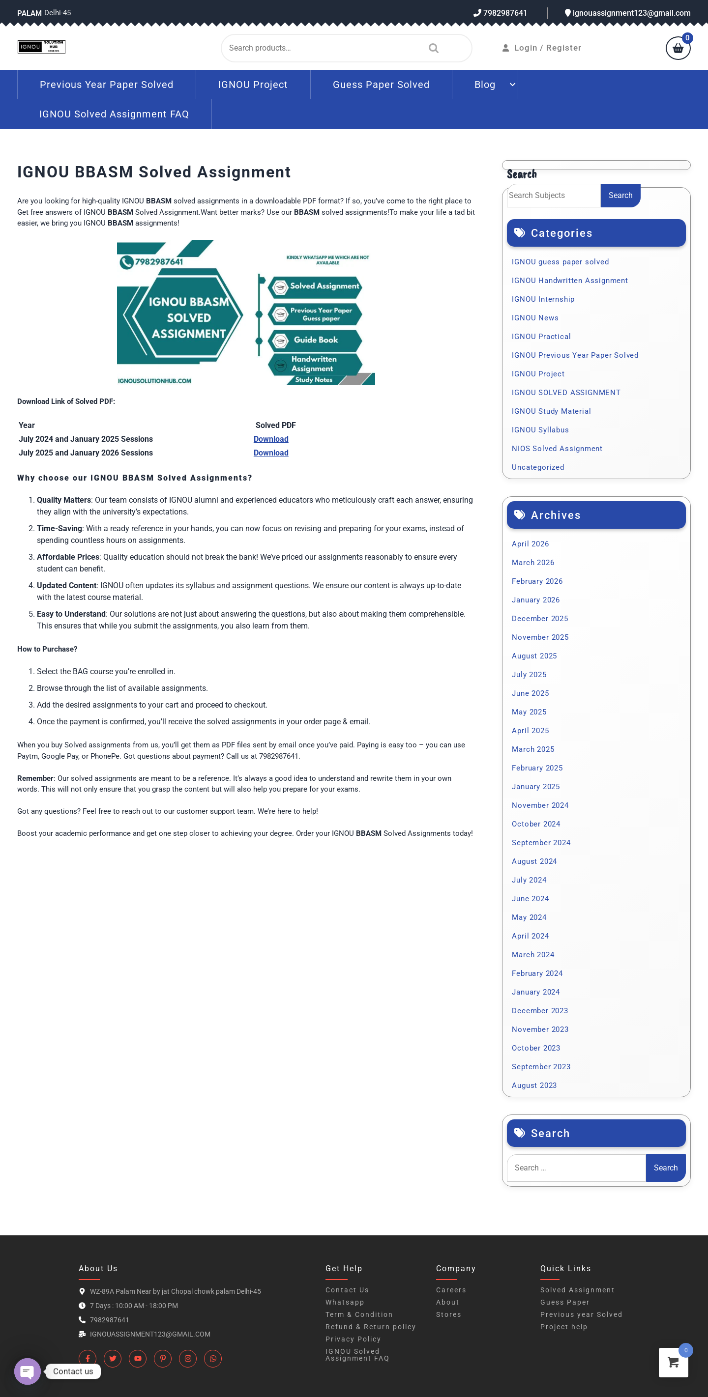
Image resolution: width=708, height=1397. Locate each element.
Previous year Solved (581, 1314)
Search (431, 48)
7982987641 (500, 13)
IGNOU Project (253, 84)
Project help (564, 1327)
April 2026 (530, 544)
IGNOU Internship (543, 299)
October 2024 (536, 824)
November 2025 (540, 637)
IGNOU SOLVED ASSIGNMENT (566, 392)
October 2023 (536, 1048)
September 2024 (541, 842)
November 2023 (540, 1029)
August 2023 (534, 1085)
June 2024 (530, 898)
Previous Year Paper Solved (107, 84)
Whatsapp (345, 1302)
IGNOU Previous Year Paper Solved (575, 355)
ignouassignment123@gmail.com (628, 13)
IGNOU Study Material (551, 411)
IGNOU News (535, 318)
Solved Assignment (577, 1290)
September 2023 (541, 1066)
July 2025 (529, 674)
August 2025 (534, 656)
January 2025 (536, 786)
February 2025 (537, 768)
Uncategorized (538, 467)
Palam (29, 13)
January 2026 (536, 600)
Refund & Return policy (370, 1327)
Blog (485, 84)
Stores (449, 1314)
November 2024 (540, 805)
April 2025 (530, 730)
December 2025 (540, 618)
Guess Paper (565, 1302)
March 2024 (533, 954)
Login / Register (542, 48)
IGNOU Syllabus (540, 430)
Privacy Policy (353, 1339)
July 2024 (529, 880)
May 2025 (529, 712)
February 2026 (537, 581)
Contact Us (347, 1290)
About (448, 1302)
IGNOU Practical (541, 336)
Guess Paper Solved (381, 84)
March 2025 (533, 749)
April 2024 (530, 936)
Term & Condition (359, 1314)
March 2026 (533, 562)
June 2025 (530, 693)
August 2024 (534, 861)
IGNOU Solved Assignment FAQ (114, 114)
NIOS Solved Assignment (557, 448)
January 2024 (536, 992)
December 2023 (540, 1010)
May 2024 (529, 917)
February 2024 (537, 973)
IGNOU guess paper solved (560, 261)
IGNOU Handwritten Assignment (570, 280)
